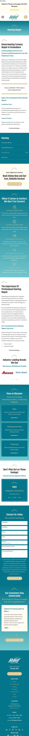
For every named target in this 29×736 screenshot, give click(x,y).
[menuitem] (14, 143)
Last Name (4, 527)
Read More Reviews (14, 640)
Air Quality (14, 689)
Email (14, 497)
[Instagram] (13, 729)
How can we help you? (7, 551)
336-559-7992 (14, 668)
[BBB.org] (22, 729)
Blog (14, 694)
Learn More (14, 417)
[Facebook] (10, 729)
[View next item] (16, 379)
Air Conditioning (14, 684)
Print (20, 497)
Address (4, 541)
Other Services (14, 691)
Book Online (14, 184)
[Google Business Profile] (6, 729)
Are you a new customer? (8, 546)
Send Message (14, 578)
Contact (14, 696)
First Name (5, 522)
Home (14, 681)
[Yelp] (16, 729)
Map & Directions (14, 708)
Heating (14, 686)
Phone (3, 532)
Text (9, 497)
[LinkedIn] (19, 729)
